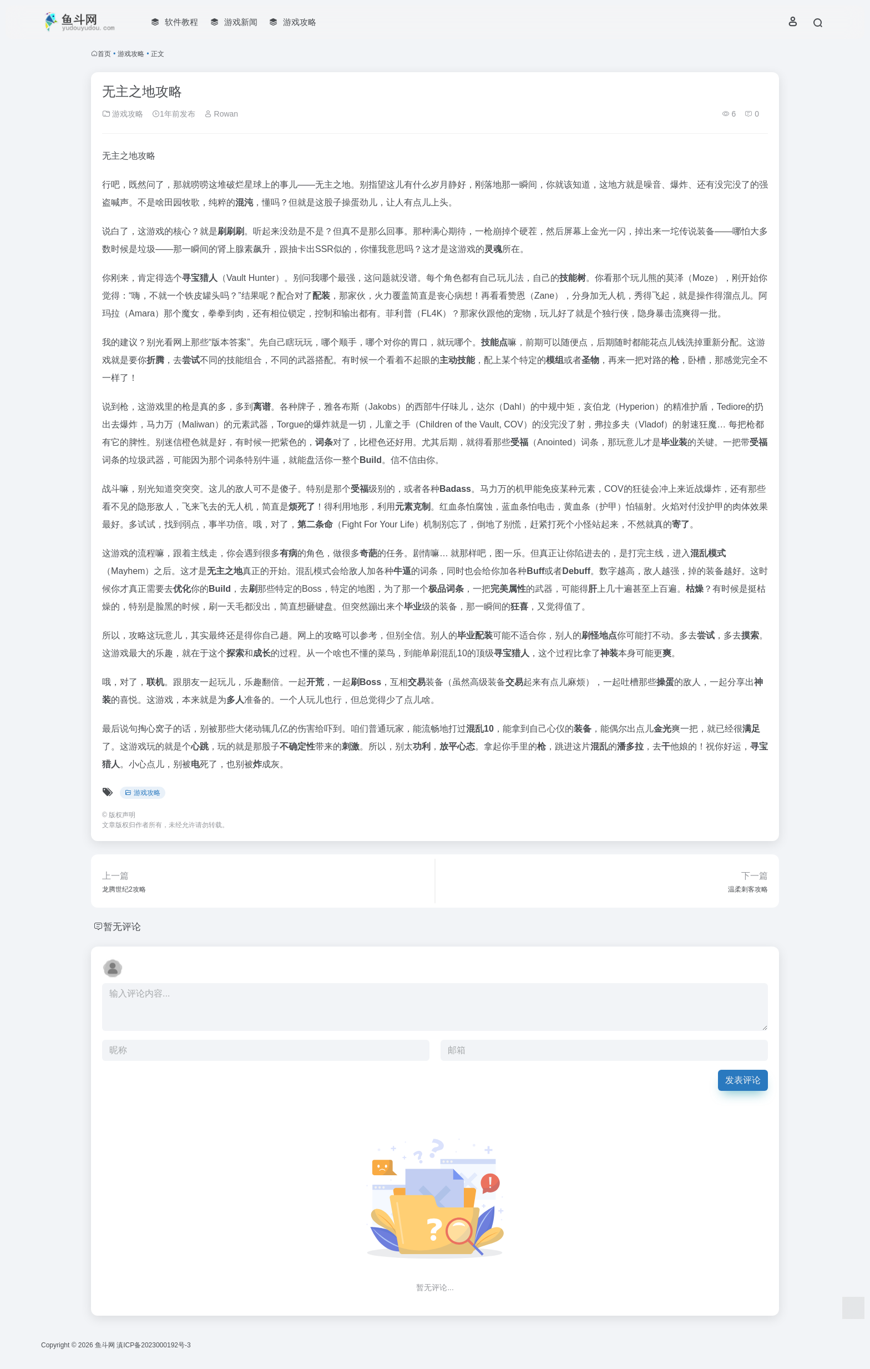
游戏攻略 (131, 54)
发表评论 (743, 1080)
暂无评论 (123, 926)
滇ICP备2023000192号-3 (153, 1345)
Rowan (221, 113)
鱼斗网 (105, 1345)
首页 (104, 54)
